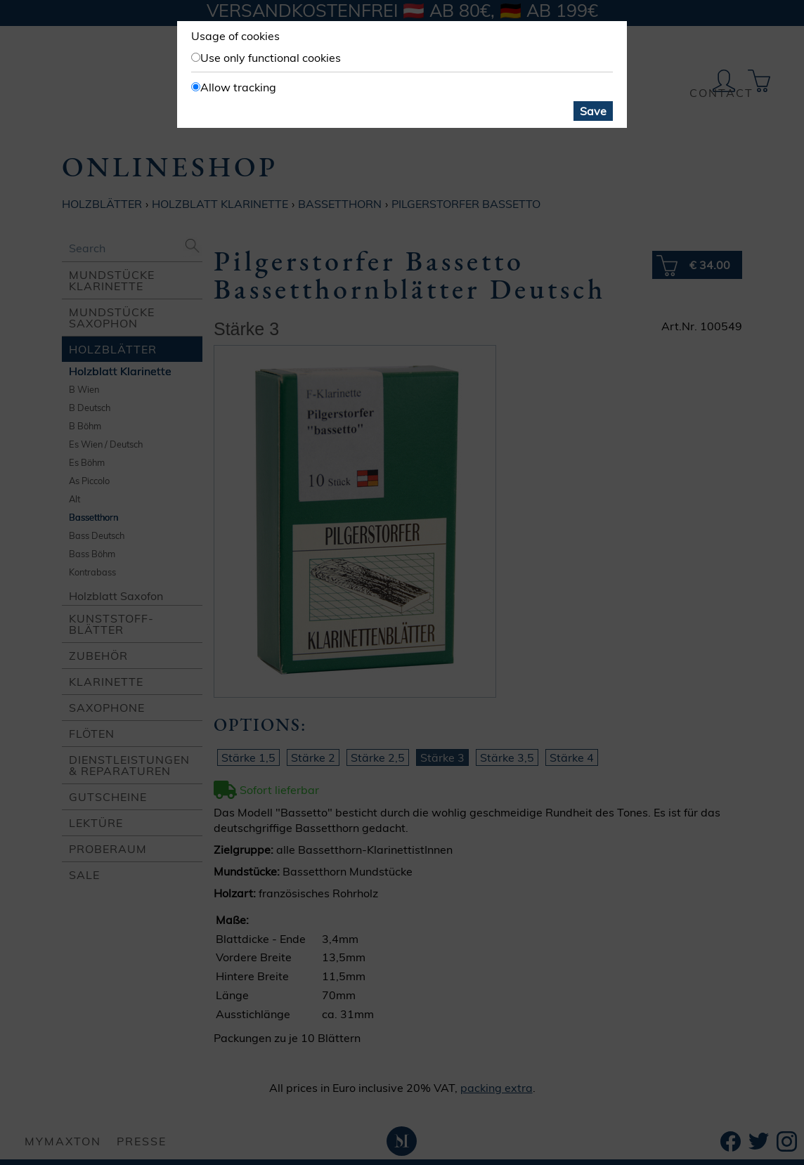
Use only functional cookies (270, 58)
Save (593, 111)
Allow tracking (238, 87)
